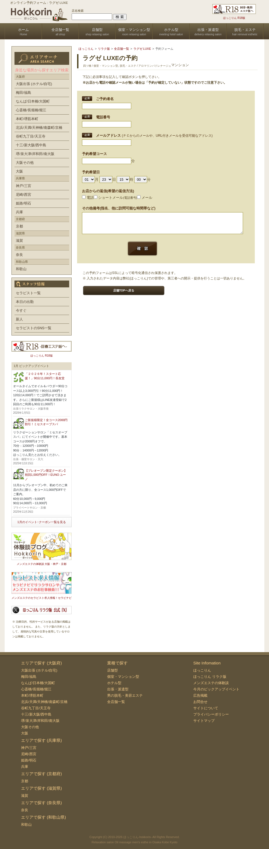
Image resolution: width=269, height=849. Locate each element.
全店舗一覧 (116, 702)
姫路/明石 (23, 203)
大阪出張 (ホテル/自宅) (34, 84)
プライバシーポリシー (211, 714)
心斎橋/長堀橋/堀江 (31, 110)
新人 (19, 319)
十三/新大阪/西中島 (31, 145)
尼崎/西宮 (23, 194)
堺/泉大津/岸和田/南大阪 (35, 154)
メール (144, 198)
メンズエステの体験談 (211, 683)
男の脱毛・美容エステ (125, 695)
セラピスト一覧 (28, 293)
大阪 (19, 171)
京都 (19, 226)
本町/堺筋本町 (27, 119)
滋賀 (19, 240)
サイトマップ (204, 721)
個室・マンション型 (123, 677)
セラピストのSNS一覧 (33, 328)
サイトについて (205, 708)
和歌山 (21, 269)
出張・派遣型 (117, 689)
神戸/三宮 (23, 186)
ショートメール (115, 198)
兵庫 (19, 212)
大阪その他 (25, 163)
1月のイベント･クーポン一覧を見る (41, 522)
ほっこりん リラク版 (209, 677)
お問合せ (200, 702)
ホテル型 (114, 683)
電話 (88, 198)
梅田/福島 (23, 93)
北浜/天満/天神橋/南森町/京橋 (39, 128)
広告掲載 (200, 695)
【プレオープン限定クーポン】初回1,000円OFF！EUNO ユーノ (46, 475)
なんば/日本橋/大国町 (33, 101)
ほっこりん (202, 670)
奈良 (19, 255)
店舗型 (112, 670)
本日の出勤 (25, 302)
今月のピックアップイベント (216, 689)
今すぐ (21, 310)
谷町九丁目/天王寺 (30, 136)
